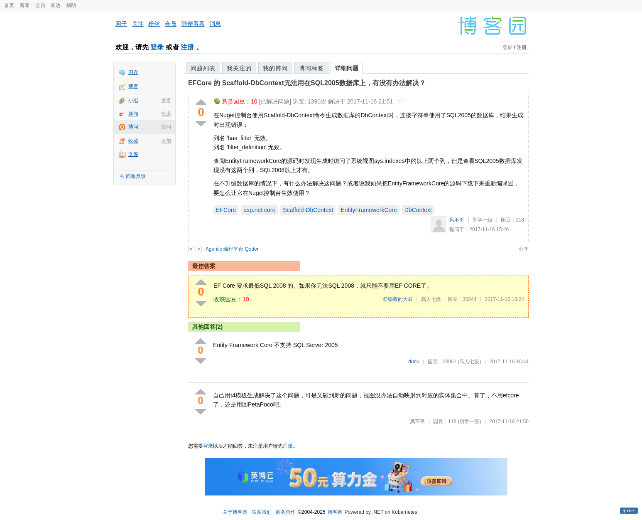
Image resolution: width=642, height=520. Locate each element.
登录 (157, 47)
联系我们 (262, 512)
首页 (9, 5)
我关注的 (239, 68)
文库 (133, 154)
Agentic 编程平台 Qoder (232, 249)
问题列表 (203, 68)
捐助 (71, 5)
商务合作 (286, 512)
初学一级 (483, 220)
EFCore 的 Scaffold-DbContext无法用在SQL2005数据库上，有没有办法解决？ (307, 82)
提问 (166, 127)
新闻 (24, 5)
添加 (166, 141)
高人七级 (431, 299)
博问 (133, 127)
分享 (524, 249)
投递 (166, 114)
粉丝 (154, 23)
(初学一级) (469, 421)
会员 (40, 5)
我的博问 (275, 68)
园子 (121, 23)
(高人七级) (469, 362)
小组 (133, 101)
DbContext (418, 210)
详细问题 (346, 68)
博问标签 (311, 68)
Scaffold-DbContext (308, 210)
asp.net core (259, 210)
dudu (413, 362)
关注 (138, 23)
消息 (215, 23)
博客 (133, 86)
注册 (187, 47)
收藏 (133, 141)
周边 (56, 5)
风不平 (456, 220)
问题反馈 (136, 176)
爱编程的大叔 (398, 299)
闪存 (133, 72)
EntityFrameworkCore (369, 210)
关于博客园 (235, 512)
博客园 (335, 512)
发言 (166, 101)
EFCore (226, 210)
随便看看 (193, 23)
